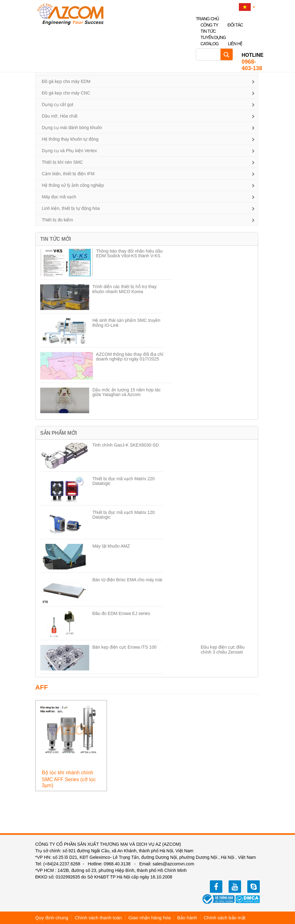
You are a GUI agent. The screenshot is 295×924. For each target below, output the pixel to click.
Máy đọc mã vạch (59, 196)
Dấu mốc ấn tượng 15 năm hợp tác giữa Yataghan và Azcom (126, 392)
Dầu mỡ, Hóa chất (59, 116)
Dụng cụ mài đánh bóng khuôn (72, 127)
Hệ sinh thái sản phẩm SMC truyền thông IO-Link (126, 322)
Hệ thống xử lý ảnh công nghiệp (73, 185)
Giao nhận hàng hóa (149, 917)
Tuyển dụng (213, 37)
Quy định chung (51, 917)
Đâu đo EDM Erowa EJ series (121, 613)
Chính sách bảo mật (224, 917)
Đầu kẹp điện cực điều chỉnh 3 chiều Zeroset (223, 649)
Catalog (210, 43)
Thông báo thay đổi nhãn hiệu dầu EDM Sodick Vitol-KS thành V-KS (129, 253)
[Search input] (210, 54)
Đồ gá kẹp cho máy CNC (66, 92)
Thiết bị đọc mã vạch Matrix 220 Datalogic (123, 481)
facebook (216, 886)
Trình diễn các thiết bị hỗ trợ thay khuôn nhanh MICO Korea (124, 289)
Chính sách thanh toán (98, 917)
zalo (253, 886)
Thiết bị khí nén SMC (62, 162)
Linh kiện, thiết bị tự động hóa (71, 208)
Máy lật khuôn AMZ (111, 546)
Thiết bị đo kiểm (57, 219)
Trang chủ (207, 18)
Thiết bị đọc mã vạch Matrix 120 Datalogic (123, 515)
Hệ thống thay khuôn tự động (70, 139)
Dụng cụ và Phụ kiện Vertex (69, 150)
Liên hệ (235, 43)
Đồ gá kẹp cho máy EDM (66, 81)
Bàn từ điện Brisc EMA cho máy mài (127, 579)
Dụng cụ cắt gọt (57, 104)
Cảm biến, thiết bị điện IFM (68, 173)
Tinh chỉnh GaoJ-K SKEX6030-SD (125, 445)
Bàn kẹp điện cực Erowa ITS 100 (124, 647)
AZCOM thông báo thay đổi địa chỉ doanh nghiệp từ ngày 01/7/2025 (129, 356)
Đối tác (235, 24)
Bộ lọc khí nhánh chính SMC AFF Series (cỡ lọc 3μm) (69, 779)
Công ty (209, 24)
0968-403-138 (253, 61)
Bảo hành (187, 917)
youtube (235, 886)
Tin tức (208, 31)
